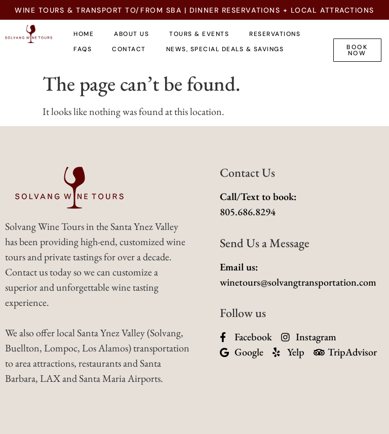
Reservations (274, 34)
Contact (129, 49)
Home (83, 34)
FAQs (82, 49)
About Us (131, 34)
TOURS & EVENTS (199, 34)
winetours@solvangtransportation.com (298, 282)
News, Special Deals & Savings (225, 49)
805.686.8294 (248, 211)
